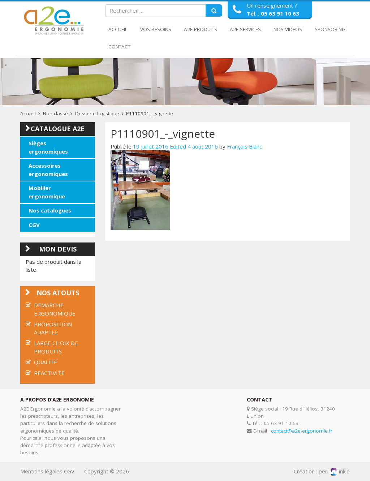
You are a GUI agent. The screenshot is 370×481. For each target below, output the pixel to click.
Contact (119, 46)
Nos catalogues (50, 210)
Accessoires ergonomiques (48, 169)
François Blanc (244, 146)
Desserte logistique (97, 113)
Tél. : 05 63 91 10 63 (273, 13)
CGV (34, 224)
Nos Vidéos (288, 29)
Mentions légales (41, 471)
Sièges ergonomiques (48, 147)
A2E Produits (200, 29)
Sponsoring (330, 29)
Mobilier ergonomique (47, 192)
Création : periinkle (322, 471)
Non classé (55, 113)
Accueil (118, 29)
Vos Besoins (155, 29)
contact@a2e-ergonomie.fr (301, 431)
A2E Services (245, 29)
